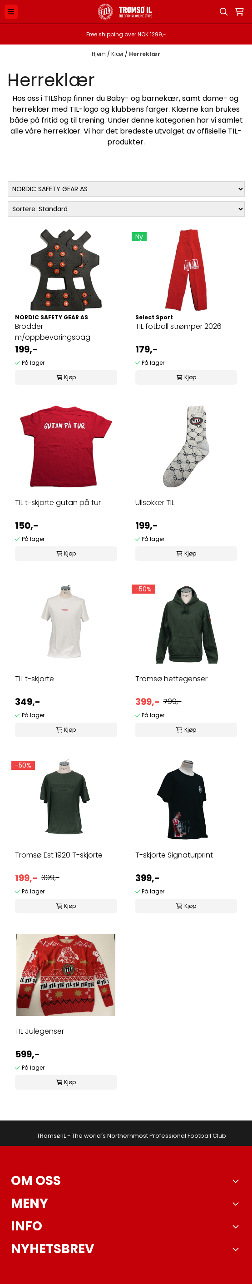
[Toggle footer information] (237, 1181)
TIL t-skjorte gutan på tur (58, 502)
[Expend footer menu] (237, 1203)
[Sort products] (126, 209)
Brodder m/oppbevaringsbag (52, 331)
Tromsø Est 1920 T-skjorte (59, 855)
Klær (118, 54)
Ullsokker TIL (154, 502)
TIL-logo (84, 109)
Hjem (99, 54)
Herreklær (144, 54)
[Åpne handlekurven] (239, 12)
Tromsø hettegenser (171, 679)
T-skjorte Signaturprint (174, 855)
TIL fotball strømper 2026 (178, 326)
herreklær (30, 109)
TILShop (58, 98)
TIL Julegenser (39, 1031)
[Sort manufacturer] (126, 189)
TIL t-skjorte (34, 679)
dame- (215, 98)
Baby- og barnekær (143, 98)
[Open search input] (224, 12)
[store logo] (126, 11)
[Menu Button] (11, 12)
